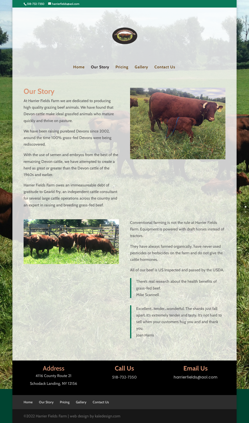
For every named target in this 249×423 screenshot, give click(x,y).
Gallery (141, 67)
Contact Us (164, 67)
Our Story (100, 67)
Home (79, 67)
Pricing (122, 67)
